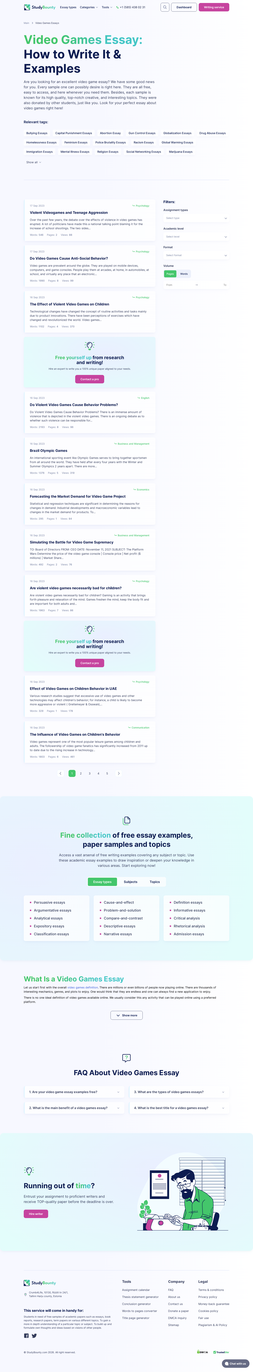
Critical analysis (187, 918)
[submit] (165, 7)
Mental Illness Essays (75, 151)
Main (26, 22)
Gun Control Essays (142, 133)
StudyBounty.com (37, 1352)
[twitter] (34, 1336)
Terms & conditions (211, 1290)
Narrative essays (118, 934)
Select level (197, 237)
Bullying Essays (36, 133)
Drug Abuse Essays (212, 133)
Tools (107, 7)
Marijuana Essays (181, 151)
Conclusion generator (136, 1304)
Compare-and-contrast (123, 918)
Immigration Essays (39, 151)
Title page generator (135, 1318)
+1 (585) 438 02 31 (130, 7)
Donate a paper (178, 1311)
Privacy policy (207, 1297)
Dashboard (184, 7)
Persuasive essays (49, 902)
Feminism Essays (75, 142)
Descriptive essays (119, 926)
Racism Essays (144, 142)
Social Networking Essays (143, 151)
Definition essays (188, 902)
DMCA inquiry (177, 1318)
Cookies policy (208, 1311)
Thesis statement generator (140, 1297)
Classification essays (51, 934)
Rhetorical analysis (189, 926)
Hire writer (36, 1214)
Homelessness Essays (41, 142)
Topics (155, 882)
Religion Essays (107, 151)
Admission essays (189, 934)
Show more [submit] (126, 1015)
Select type (197, 218)
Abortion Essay (110, 133)
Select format (197, 255)
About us (174, 1297)
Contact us (175, 1304)
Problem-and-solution (122, 910)
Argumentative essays (52, 910)
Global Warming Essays (177, 142)
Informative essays (189, 910)
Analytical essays (48, 918)
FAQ (170, 1290)
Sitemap (173, 1325)
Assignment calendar (136, 1290)
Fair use (203, 1318)
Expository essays (49, 926)
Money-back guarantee (213, 1304)
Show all (33, 162)
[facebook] (26, 1336)
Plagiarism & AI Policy (212, 1325)
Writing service (214, 7)
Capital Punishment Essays (73, 133)
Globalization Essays (177, 133)
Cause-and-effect (119, 902)
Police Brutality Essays (110, 142)
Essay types (68, 7)
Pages (170, 273)
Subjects (130, 882)
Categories (89, 7)
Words (184, 273)
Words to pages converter (139, 1311)
